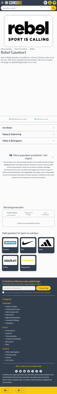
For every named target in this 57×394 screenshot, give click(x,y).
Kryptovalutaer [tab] (11, 213)
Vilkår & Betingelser (12, 140)
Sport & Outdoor (21, 49)
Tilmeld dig (43, 288)
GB (21, 390)
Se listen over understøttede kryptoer (28, 223)
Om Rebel (7, 127)
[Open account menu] (50, 2)
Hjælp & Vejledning (11, 134)
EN (7, 390)
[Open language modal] (45, 2)
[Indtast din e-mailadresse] (18, 288)
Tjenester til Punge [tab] (28, 213)
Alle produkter (6, 49)
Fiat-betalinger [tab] (45, 213)
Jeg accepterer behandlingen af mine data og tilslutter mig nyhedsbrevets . (28, 292)
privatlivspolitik (46, 292)
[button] (2, 2)
